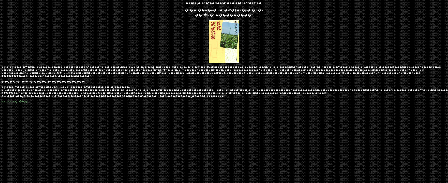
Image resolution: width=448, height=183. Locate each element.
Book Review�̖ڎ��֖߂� (14, 101)
